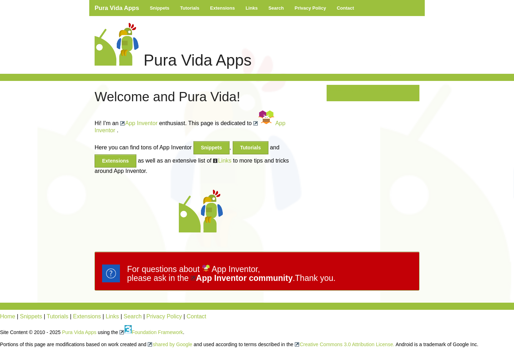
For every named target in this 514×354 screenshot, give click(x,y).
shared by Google (172, 344)
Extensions (222, 8)
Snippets (160, 8)
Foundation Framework (154, 332)
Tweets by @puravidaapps (362, 89)
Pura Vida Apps (117, 8)
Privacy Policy (310, 8)
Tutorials (190, 8)
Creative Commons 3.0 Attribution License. (347, 344)
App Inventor (141, 123)
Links (252, 8)
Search (276, 8)
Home (7, 316)
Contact (345, 8)
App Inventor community (244, 278)
